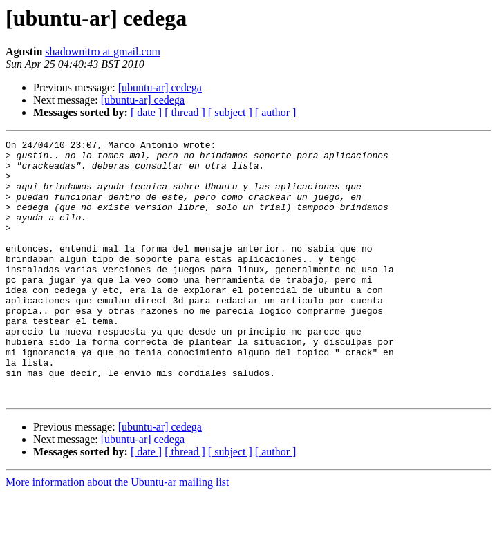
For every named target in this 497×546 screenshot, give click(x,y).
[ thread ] (185, 112)
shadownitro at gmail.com (102, 51)
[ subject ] (230, 112)
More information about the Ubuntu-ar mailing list (117, 534)
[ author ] (276, 112)
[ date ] (146, 112)
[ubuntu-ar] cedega (160, 87)
